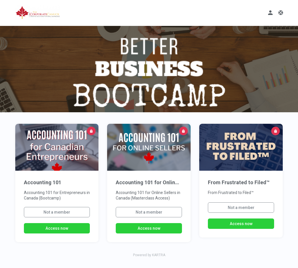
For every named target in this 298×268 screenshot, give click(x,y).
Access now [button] (56, 228)
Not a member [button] (56, 212)
